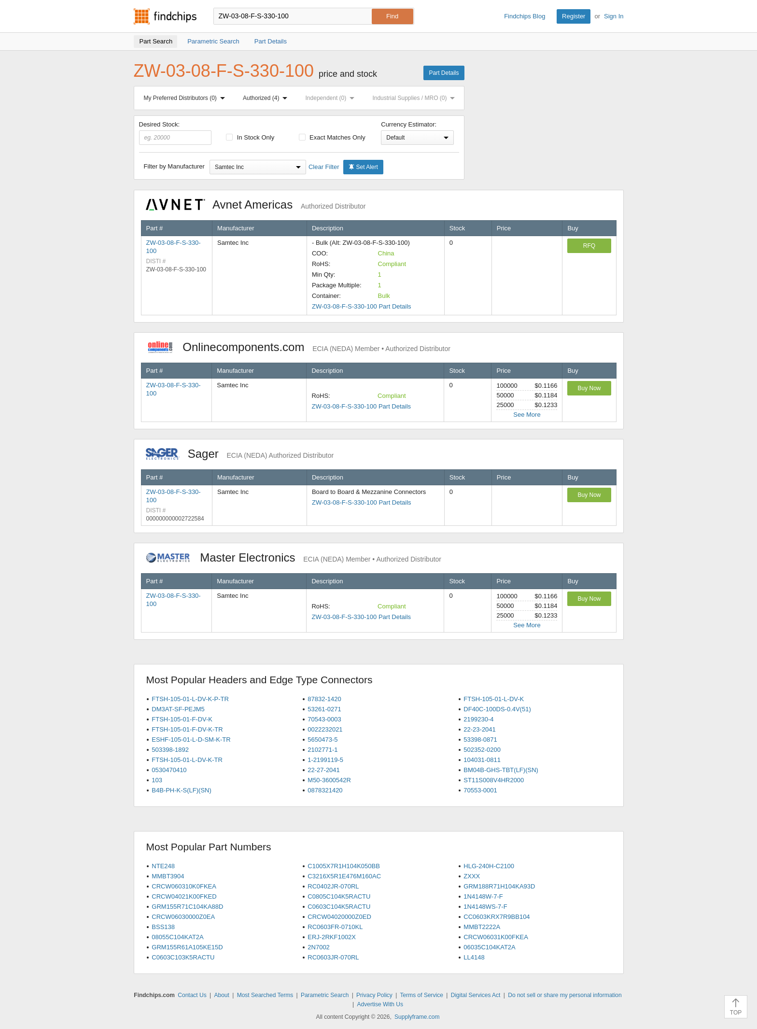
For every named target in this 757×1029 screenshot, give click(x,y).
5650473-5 (322, 739)
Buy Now (589, 388)
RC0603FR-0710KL (335, 926)
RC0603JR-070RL (333, 957)
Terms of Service (421, 995)
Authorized (267, 98)
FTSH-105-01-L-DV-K (493, 699)
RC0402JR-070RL (333, 886)
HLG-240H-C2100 (488, 866)
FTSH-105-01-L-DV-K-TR (187, 759)
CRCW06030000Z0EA (183, 916)
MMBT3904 (168, 876)
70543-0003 (324, 719)
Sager (240, 453)
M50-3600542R (329, 780)
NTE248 (163, 866)
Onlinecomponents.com (298, 346)
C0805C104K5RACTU (339, 896)
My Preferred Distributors (186, 98)
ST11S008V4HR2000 (493, 780)
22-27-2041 (324, 770)
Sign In (613, 16)
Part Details (444, 73)
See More (526, 414)
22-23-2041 (479, 729)
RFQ (589, 245)
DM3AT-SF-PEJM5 (178, 709)
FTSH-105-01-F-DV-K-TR (187, 729)
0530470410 (169, 770)
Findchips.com (165, 16)
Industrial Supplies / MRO (415, 98)
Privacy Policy (374, 995)
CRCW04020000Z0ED (339, 916)
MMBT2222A (481, 926)
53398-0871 (480, 739)
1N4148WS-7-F (485, 906)
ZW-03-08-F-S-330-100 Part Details (361, 306)
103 (157, 780)
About (221, 995)
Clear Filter (323, 166)
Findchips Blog (524, 16)
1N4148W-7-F (483, 896)
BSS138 (163, 926)
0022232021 (325, 729)
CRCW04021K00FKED (184, 896)
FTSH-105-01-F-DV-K (182, 719)
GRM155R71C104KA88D (187, 906)
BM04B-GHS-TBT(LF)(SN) (500, 770)
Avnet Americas (256, 204)
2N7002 (319, 947)
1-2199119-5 (325, 759)
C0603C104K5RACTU (339, 906)
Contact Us (192, 995)
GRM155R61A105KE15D (187, 947)
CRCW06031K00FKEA (495, 937)
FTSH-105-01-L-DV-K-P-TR (190, 699)
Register (573, 16)
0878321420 (325, 790)
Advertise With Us (380, 1004)
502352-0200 (482, 749)
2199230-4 (478, 719)
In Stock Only (250, 137)
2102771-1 (322, 749)
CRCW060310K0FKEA (184, 886)
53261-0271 (324, 709)
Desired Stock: (175, 133)
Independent (332, 98)
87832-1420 (324, 699)
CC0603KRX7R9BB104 (496, 916)
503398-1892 (170, 749)
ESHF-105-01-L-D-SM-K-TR (191, 739)
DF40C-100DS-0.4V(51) (497, 709)
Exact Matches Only (332, 137)
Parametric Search (325, 995)
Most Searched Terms (265, 995)
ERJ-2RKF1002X (332, 937)
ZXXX (471, 876)
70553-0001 (480, 790)
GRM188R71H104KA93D (499, 886)
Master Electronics (294, 557)
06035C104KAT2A (489, 947)
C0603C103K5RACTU (183, 957)
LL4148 (473, 957)
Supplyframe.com (416, 1017)
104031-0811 (482, 759)
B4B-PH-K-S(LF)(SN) (181, 790)
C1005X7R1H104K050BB (344, 866)
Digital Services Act (476, 995)
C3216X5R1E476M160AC (344, 876)
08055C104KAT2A (177, 937)
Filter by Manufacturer (174, 166)
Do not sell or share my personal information (564, 995)
